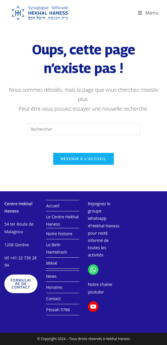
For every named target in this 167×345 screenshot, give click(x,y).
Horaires (54, 287)
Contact (53, 298)
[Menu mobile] (148, 13)
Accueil (53, 205)
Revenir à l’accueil (83, 158)
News (51, 276)
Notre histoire (59, 233)
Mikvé (51, 263)
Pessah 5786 (58, 309)
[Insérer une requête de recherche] (83, 129)
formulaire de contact (20, 284)
